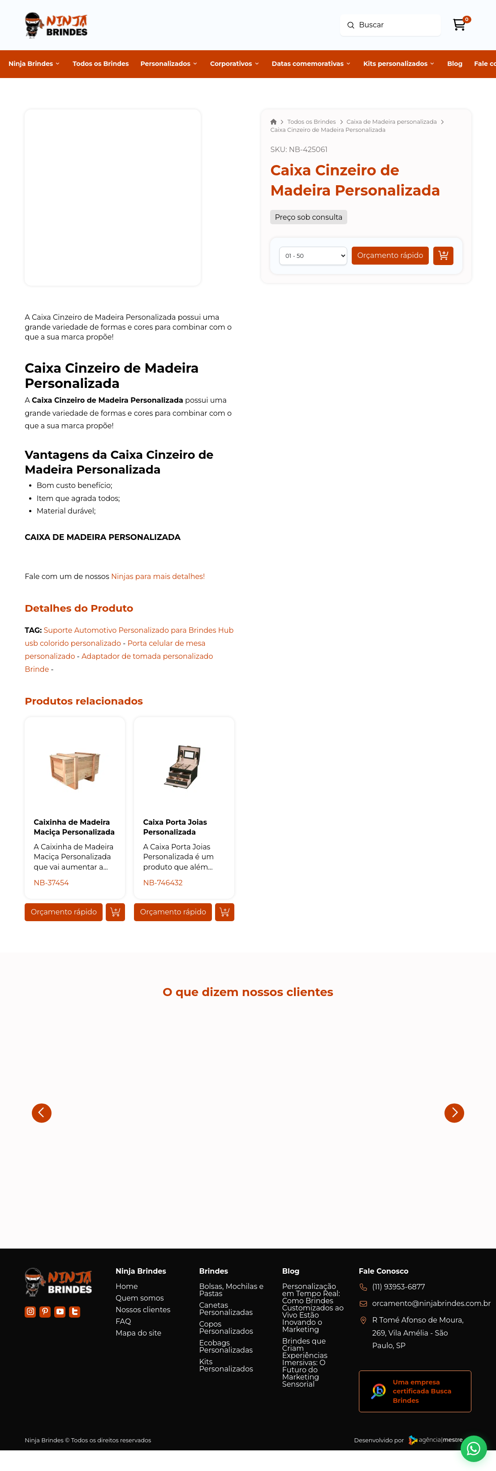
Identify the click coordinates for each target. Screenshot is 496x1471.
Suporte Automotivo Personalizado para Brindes (129, 630)
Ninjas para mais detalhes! (158, 576)
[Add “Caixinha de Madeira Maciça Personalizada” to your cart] (115, 912)
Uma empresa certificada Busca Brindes (422, 1391)
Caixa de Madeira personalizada (103, 537)
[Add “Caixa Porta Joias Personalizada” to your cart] (224, 912)
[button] (390, 256)
